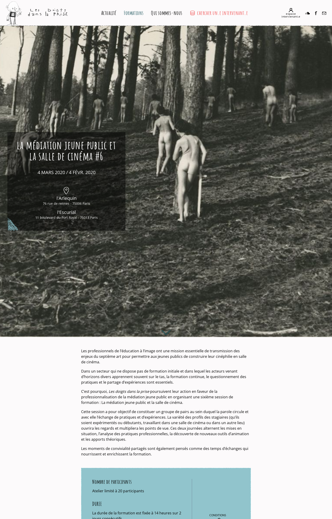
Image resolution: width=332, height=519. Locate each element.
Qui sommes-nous (166, 12)
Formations (134, 12)
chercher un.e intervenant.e (219, 12)
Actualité (108, 12)
